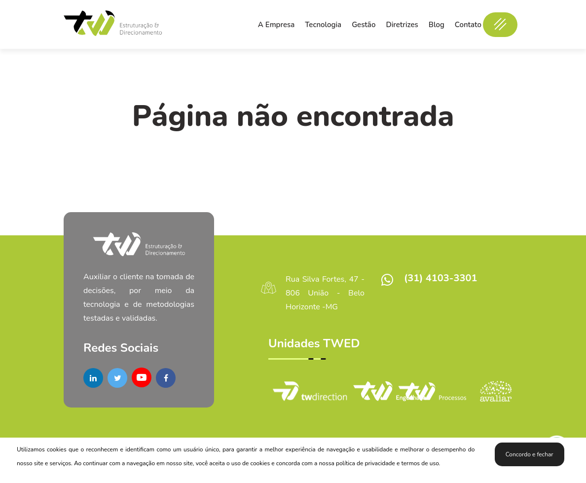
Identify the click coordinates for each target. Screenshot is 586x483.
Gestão (363, 25)
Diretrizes (402, 25)
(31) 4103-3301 (440, 278)
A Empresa (276, 25)
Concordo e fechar (529, 454)
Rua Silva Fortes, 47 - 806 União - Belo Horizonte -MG (325, 293)
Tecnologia (323, 25)
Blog (436, 25)
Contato (468, 25)
